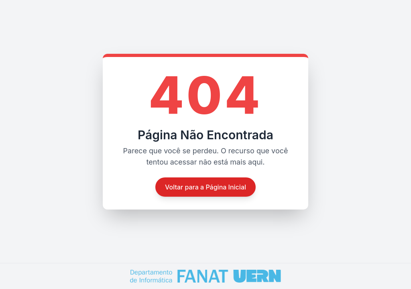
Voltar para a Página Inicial (205, 187)
